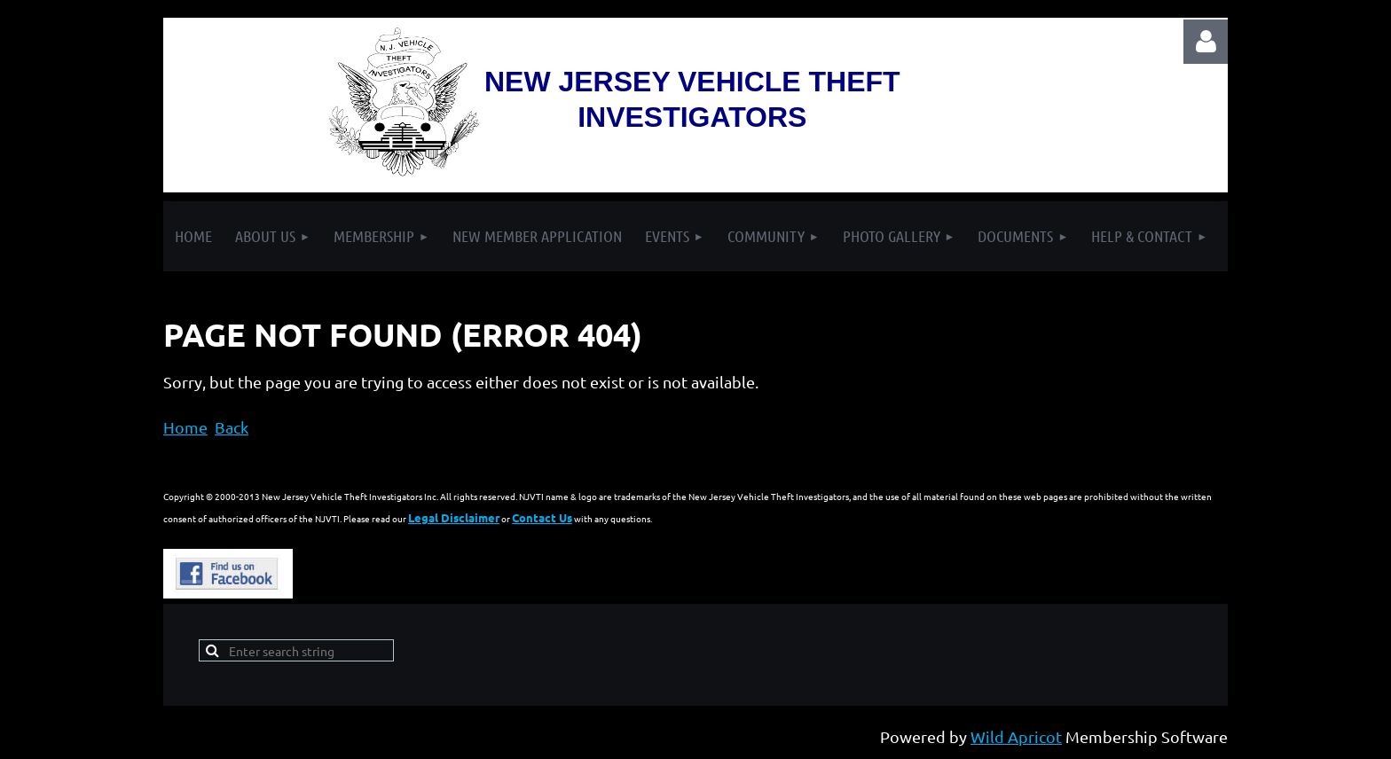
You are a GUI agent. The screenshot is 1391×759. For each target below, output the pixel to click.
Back (231, 427)
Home (185, 427)
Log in (1205, 42)
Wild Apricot (1016, 736)
